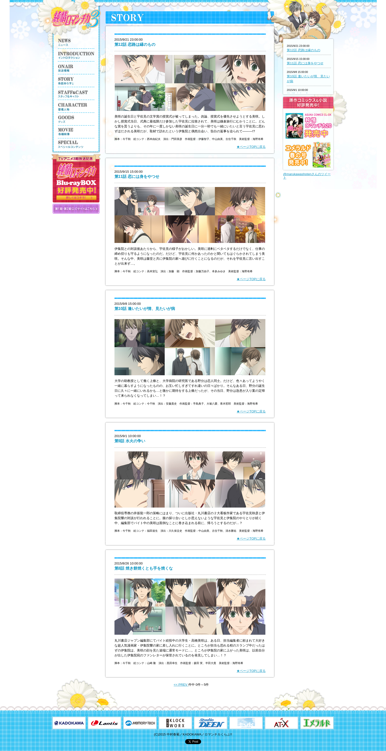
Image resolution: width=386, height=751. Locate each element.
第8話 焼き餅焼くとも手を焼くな (143, 568)
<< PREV (181, 684)
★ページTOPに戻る (251, 147)
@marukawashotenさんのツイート (307, 175)
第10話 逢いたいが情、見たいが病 (144, 309)
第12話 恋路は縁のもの (134, 44)
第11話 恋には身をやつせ (136, 176)
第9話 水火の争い (129, 441)
